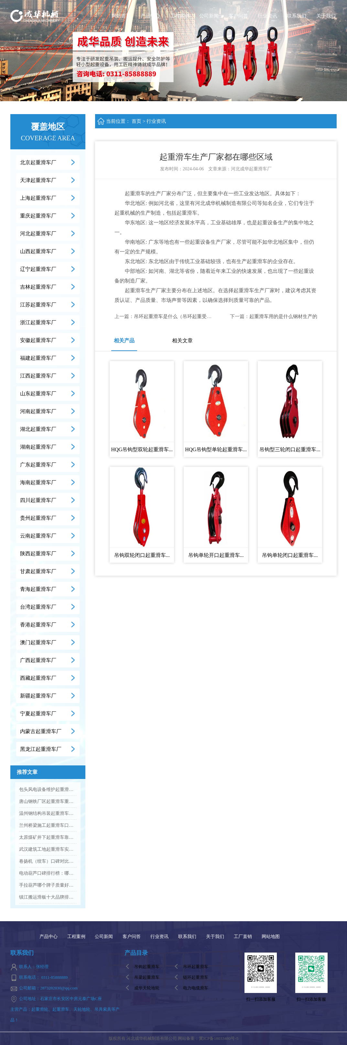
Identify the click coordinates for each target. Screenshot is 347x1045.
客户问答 (238, 15)
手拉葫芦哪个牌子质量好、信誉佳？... (48, 885)
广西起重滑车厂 (38, 660)
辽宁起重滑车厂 (38, 269)
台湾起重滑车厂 (38, 607)
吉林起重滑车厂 (38, 287)
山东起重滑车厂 (38, 393)
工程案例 (180, 15)
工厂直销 (243, 936)
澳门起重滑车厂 (38, 642)
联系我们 (296, 15)
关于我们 (326, 15)
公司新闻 (209, 15)
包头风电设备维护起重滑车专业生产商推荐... (48, 789)
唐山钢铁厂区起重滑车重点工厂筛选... (48, 801)
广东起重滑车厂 (38, 464)
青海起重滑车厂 (38, 589)
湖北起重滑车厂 (38, 429)
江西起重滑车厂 (38, 376)
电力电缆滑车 (195, 988)
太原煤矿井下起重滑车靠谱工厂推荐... (48, 837)
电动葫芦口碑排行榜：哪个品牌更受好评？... (48, 873)
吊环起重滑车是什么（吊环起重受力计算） (180, 316)
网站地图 (271, 936)
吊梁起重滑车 (146, 977)
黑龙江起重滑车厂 (40, 749)
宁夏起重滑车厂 (38, 713)
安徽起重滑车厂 (38, 340)
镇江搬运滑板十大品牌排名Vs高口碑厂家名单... (48, 897)
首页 (136, 121)
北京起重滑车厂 (38, 162)
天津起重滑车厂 (38, 180)
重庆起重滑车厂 (38, 216)
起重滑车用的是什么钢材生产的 (283, 316)
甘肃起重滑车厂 (38, 571)
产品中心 (150, 15)
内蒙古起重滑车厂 (40, 731)
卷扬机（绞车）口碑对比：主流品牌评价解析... (48, 861)
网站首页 (121, 15)
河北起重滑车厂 (38, 233)
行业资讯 (267, 15)
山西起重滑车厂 (38, 251)
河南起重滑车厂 (38, 411)
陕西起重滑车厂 (38, 553)
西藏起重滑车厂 (38, 678)
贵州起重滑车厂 (38, 518)
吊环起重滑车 (195, 966)
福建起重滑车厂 (38, 358)
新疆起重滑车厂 (38, 695)
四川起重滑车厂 (38, 500)
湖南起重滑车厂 (38, 447)
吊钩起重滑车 (146, 966)
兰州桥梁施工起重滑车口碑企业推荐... (48, 825)
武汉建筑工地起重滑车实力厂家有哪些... (48, 849)
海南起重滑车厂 (38, 482)
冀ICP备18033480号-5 (218, 1038)
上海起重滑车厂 (38, 198)
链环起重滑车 (195, 977)
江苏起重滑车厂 (38, 304)
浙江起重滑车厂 (38, 322)
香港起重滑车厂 (38, 624)
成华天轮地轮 (146, 988)
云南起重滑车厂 (38, 535)
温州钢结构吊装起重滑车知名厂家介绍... (48, 813)
